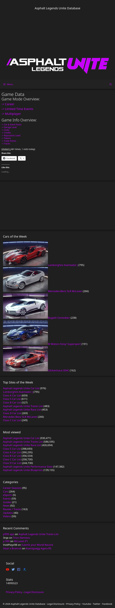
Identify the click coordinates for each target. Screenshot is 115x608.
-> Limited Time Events (17, 109)
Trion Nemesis (21, 537)
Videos (7, 516)
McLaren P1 (21, 541)
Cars (5, 491)
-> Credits (6, 132)
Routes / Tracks (12, 509)
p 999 (6, 541)
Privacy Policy (14, 592)
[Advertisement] (57, 34)
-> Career (7, 104)
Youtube (86, 603)
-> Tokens (6, 138)
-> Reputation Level (10, 135)
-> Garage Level (9, 127)
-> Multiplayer (11, 114)
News (6, 505)
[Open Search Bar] (110, 84)
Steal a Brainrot (12, 548)
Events (7, 498)
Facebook (107, 603)
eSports (7, 495)
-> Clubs (5, 129)
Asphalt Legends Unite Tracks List (38, 534)
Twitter (96, 603)
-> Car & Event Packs (11, 124)
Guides (7, 502)
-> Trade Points (8, 140)
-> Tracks (5, 143)
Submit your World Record (37, 544)
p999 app (8, 534)
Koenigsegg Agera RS (38, 548)
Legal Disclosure (34, 592)
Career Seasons (12, 488)
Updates (8, 512)
